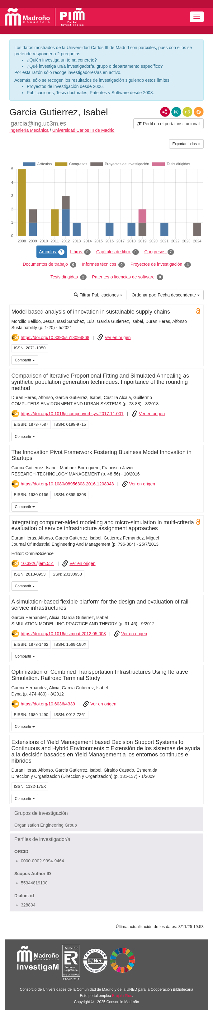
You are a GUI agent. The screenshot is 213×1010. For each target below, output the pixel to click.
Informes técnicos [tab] (103, 264)
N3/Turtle (187, 112)
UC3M (197, 359)
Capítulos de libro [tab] (117, 252)
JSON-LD (176, 112)
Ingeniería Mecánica (29, 130)
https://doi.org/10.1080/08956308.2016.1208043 (67, 483)
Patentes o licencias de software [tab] (127, 277)
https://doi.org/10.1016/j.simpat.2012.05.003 (63, 633)
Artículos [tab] (51, 252)
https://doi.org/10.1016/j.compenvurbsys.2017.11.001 (72, 413)
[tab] (106, 813)
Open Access (198, 311)
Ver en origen (117, 337)
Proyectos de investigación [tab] (160, 264)
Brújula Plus (122, 996)
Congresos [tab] (159, 252)
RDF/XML (165, 112)
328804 (28, 904)
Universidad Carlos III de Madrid (83, 130)
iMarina (189, 585)
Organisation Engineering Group (45, 825)
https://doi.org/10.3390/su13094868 (55, 337)
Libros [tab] (80, 252)
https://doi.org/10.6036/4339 (48, 703)
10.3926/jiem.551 (37, 563)
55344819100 (34, 882)
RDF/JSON (199, 112)
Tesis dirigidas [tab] (68, 277)
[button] (106, 813)
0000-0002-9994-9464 (42, 860)
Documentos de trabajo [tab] (49, 264)
